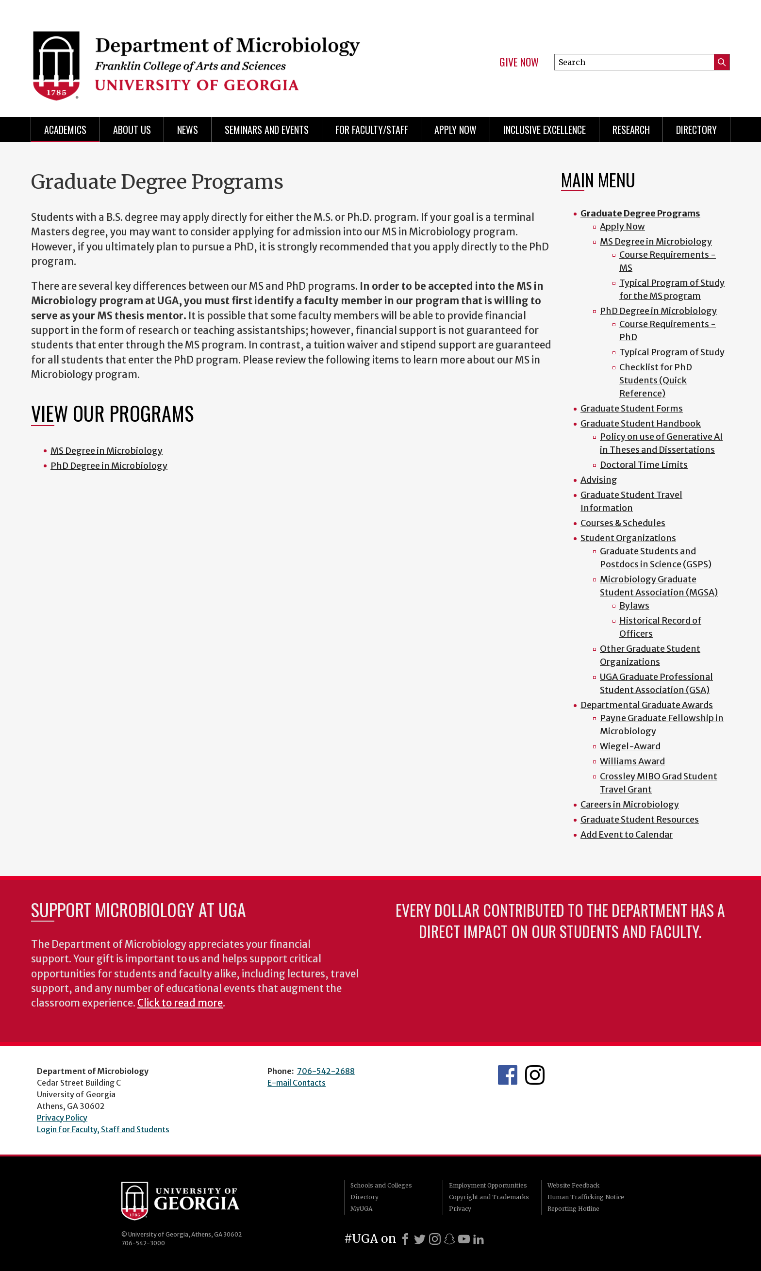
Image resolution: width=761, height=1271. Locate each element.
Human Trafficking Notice (585, 1197)
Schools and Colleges (381, 1185)
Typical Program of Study (672, 352)
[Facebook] (405, 1239)
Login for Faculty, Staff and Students (103, 1129)
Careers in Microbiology (629, 804)
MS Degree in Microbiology (106, 450)
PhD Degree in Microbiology (108, 465)
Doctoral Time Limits (644, 464)
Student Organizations (628, 538)
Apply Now (455, 129)
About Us (132, 129)
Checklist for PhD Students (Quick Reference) (655, 380)
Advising (598, 479)
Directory (696, 129)
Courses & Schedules (622, 522)
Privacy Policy (62, 1117)
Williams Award (632, 761)
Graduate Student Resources (639, 819)
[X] (420, 1239)
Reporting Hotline (573, 1208)
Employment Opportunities (488, 1185)
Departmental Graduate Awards (646, 704)
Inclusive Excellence (544, 129)
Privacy (460, 1208)
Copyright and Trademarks (489, 1197)
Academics (65, 129)
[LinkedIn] (478, 1239)
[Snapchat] (449, 1239)
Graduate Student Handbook (640, 423)
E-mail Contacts (296, 1083)
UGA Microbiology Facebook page (507, 1075)
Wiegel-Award (630, 746)
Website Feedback (573, 1185)
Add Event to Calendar (626, 834)
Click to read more (180, 1003)
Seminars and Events (267, 129)
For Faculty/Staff (371, 129)
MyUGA (361, 1208)
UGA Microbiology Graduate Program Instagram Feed (535, 1075)
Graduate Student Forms (631, 408)
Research (631, 129)
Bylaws (634, 605)
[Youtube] (464, 1239)
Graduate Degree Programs (640, 213)
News (187, 129)
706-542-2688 (326, 1071)
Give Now (519, 62)
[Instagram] (435, 1239)
